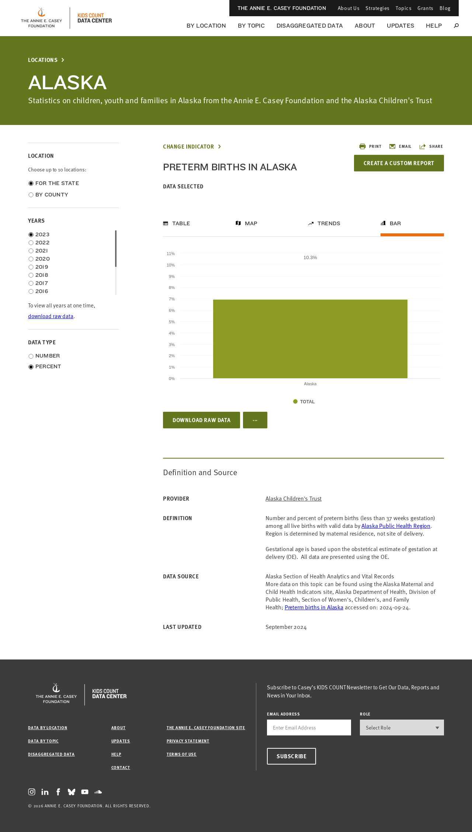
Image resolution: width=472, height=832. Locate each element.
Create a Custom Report (399, 163)
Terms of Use (182, 754)
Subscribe (291, 756)
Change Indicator (188, 146)
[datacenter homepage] (94, 18)
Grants (425, 8)
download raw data (50, 316)
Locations (43, 60)
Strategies (377, 8)
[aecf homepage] (41, 18)
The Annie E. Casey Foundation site (206, 727)
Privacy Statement (188, 741)
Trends (328, 223)
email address (283, 714)
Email (400, 146)
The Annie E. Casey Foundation (281, 8)
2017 (41, 283)
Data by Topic (43, 741)
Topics (404, 8)
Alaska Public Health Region (395, 525)
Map (251, 223)
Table (181, 223)
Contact (120, 767)
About (365, 25)
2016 (41, 291)
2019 (41, 267)
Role (365, 714)
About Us (349, 8)
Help (434, 25)
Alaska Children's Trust (294, 498)
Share (431, 146)
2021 (41, 250)
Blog (445, 8)
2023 (42, 234)
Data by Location (47, 727)
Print (370, 146)
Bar (395, 223)
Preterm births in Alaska (314, 607)
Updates (400, 25)
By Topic (251, 25)
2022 (42, 242)
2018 (41, 275)
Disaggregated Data (310, 25)
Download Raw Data (201, 420)
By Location (206, 25)
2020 (42, 258)
